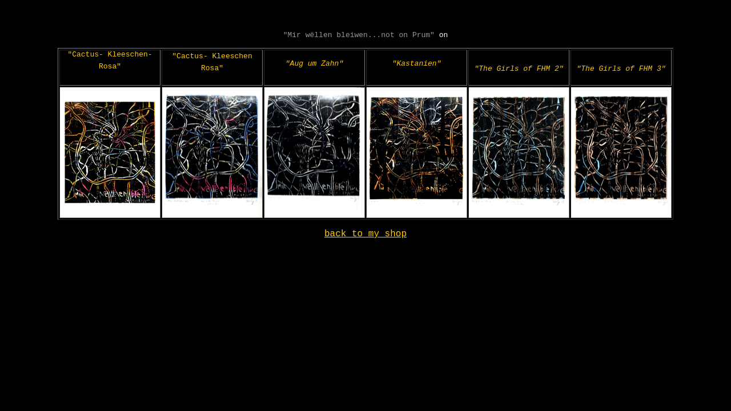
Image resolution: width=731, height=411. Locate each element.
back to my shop (365, 244)
